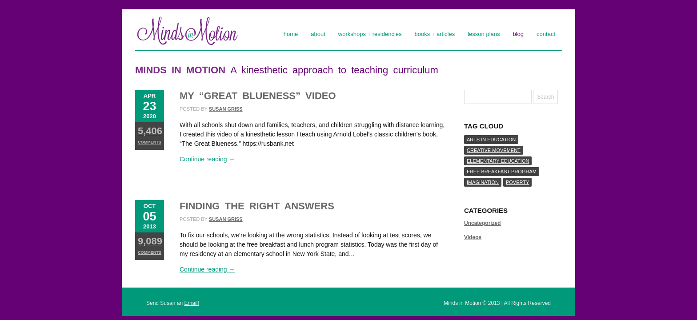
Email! (191, 303)
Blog (518, 34)
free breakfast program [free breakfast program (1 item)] (502, 171)
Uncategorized (482, 223)
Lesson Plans (484, 34)
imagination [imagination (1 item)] (483, 182)
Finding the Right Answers (257, 206)
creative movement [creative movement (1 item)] (494, 150)
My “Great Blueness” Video (258, 95)
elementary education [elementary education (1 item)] (498, 161)
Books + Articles (435, 34)
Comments (150, 134)
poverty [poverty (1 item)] (517, 182)
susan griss (226, 109)
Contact (546, 34)
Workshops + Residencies (370, 34)
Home (291, 34)
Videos (472, 237)
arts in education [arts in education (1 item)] (491, 139)
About (318, 34)
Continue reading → (207, 159)
